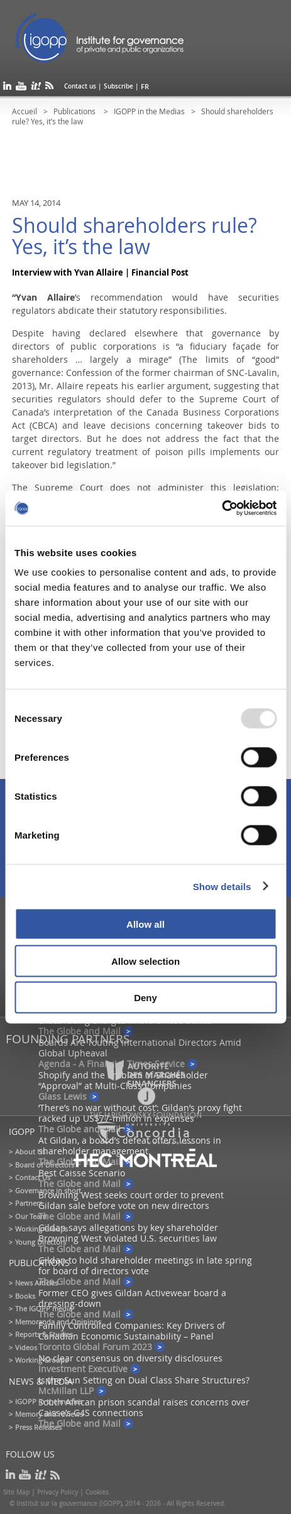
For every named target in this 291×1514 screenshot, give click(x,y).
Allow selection (145, 960)
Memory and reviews (49, 1414)
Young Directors (40, 1242)
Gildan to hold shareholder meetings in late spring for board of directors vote (145, 1265)
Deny (145, 997)
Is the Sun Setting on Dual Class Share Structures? (144, 1380)
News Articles (36, 1282)
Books (25, 1296)
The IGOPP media (43, 1308)
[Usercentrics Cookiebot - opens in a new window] (222, 508)
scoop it (36, 88)
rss (49, 88)
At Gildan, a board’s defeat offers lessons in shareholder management (129, 1145)
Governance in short (48, 1190)
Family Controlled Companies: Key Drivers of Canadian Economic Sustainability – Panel (131, 1330)
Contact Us (32, 1177)
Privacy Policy (57, 1492)
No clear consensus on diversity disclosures (130, 1358)
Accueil (24, 111)
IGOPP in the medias (48, 1401)
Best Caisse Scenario (81, 1173)
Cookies (97, 1492)
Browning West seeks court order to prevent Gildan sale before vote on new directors (131, 1200)
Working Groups (41, 1228)
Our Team (31, 1216)
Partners (28, 1203)
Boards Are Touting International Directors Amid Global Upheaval (139, 1047)
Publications (75, 111)
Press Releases (38, 1427)
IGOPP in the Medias (149, 111)
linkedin (7, 88)
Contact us (80, 86)
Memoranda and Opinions (58, 1321)
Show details (222, 886)
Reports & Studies (44, 1334)
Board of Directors (44, 1164)
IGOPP (100, 37)
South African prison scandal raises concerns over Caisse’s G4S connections (144, 1407)
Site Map (16, 1492)
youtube (21, 88)
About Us (30, 1151)
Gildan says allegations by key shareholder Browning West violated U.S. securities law (128, 1232)
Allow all (145, 924)
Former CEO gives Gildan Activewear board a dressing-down (132, 1298)
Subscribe (118, 86)
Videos (26, 1347)
